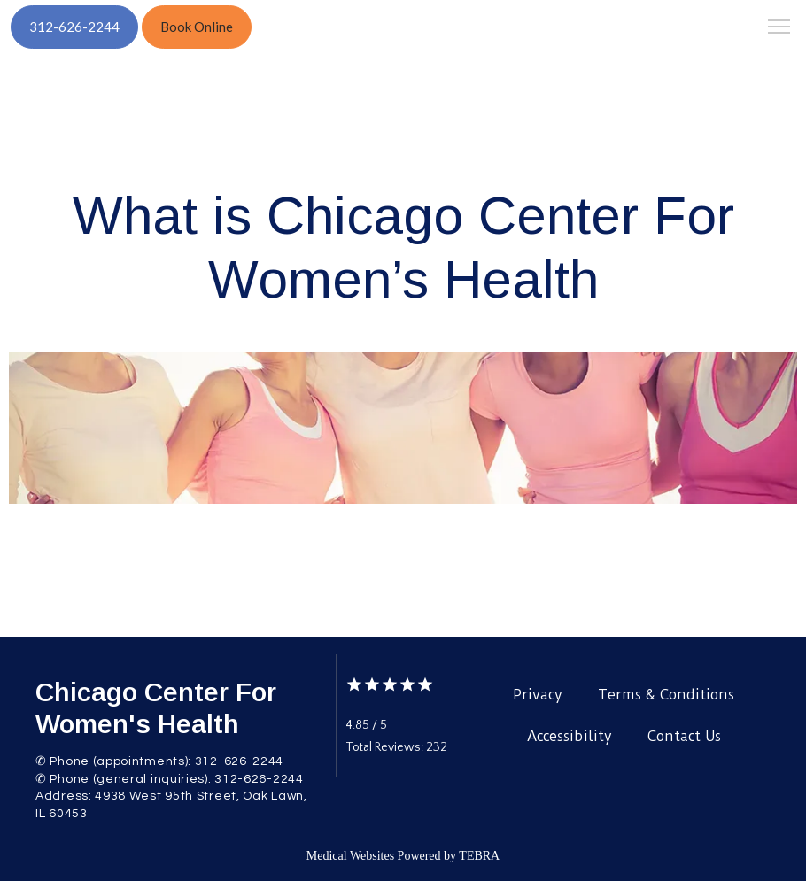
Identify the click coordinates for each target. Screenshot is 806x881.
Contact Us (684, 736)
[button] (779, 28)
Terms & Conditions (666, 694)
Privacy (537, 694)
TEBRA (479, 855)
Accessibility (569, 736)
